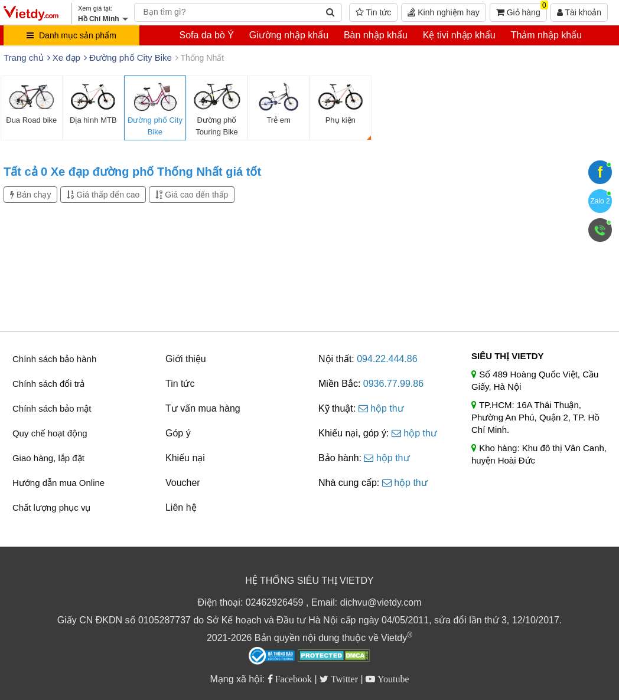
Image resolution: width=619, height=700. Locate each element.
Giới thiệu (185, 359)
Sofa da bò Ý (206, 35)
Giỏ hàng (521, 10)
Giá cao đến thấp (191, 194)
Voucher (182, 483)
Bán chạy (30, 194)
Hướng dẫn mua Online (58, 483)
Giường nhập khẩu (288, 35)
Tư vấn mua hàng (202, 408)
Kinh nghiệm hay (443, 12)
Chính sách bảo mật (52, 408)
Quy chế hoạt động (49, 433)
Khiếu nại (185, 458)
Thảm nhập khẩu (546, 35)
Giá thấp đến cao (103, 194)
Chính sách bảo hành (54, 359)
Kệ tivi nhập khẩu (459, 35)
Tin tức (373, 12)
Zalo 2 (600, 201)
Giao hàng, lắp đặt (48, 458)
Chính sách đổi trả (48, 384)
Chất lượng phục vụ (51, 507)
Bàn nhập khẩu (376, 35)
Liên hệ (181, 507)
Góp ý (178, 433)
